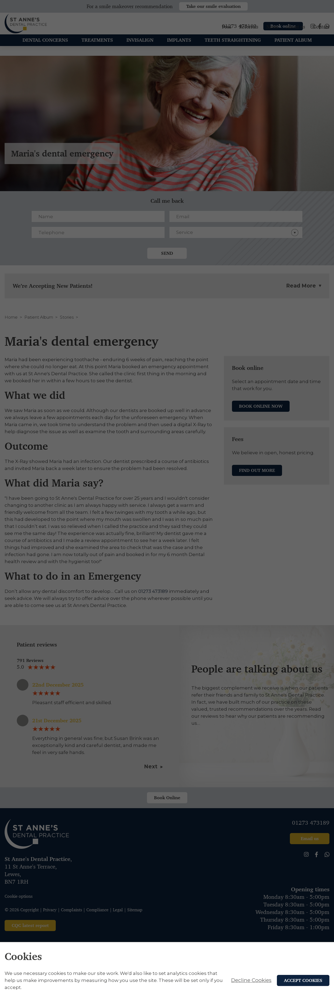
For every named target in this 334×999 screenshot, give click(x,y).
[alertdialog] (167, 970)
